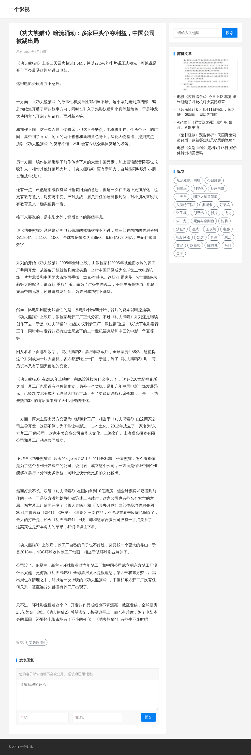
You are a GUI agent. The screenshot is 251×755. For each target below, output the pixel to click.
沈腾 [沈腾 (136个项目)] (224, 221)
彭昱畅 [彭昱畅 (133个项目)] (198, 213)
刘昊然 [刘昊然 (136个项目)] (198, 189)
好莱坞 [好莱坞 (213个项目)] (225, 205)
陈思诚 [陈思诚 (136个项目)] (212, 245)
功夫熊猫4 (37, 642)
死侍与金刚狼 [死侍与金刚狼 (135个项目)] (203, 221)
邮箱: (79, 717)
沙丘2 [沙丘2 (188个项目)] (180, 229)
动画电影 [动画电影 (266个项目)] (217, 189)
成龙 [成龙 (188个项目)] (227, 213)
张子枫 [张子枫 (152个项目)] (181, 213)
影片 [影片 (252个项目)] (214, 213)
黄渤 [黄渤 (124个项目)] (179, 253)
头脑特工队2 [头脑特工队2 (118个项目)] (185, 205)
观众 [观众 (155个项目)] (227, 237)
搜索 (230, 33)
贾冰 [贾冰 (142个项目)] (179, 245)
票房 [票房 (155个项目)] (200, 237)
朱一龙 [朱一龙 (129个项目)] (181, 221)
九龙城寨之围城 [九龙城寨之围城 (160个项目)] (188, 180)
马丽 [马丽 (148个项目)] (227, 245)
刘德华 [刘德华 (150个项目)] (181, 189)
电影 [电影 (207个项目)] (226, 229)
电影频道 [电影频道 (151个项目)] (183, 237)
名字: (25, 717)
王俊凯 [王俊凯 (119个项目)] (211, 229)
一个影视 (19, 9)
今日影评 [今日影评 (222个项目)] (214, 180)
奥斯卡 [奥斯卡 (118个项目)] (207, 205)
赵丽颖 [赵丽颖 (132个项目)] (195, 245)
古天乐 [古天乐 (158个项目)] (181, 197)
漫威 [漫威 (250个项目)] (195, 229)
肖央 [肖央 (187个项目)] (214, 237)
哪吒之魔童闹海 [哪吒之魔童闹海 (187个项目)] (205, 197)
